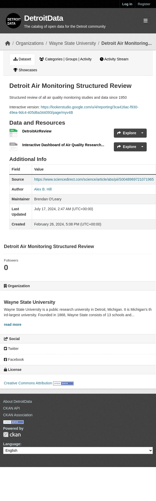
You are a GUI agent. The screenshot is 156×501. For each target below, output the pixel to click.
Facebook (14, 359)
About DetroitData (17, 401)
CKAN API (11, 408)
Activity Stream (114, 59)
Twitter (11, 349)
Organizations (30, 43)
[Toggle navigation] (145, 21)
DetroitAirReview (36, 131)
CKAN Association (18, 415)
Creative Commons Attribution (28, 383)
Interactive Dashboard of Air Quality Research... (63, 145)
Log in (127, 4)
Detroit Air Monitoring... (126, 43)
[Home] (7, 43)
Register (144, 4)
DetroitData (43, 18)
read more (12, 324)
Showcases (25, 70)
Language (11, 444)
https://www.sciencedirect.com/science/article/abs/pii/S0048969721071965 (94, 179)
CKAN (12, 434)
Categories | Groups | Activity (65, 59)
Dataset (22, 59)
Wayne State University (72, 43)
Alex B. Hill (43, 189)
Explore (126, 133)
